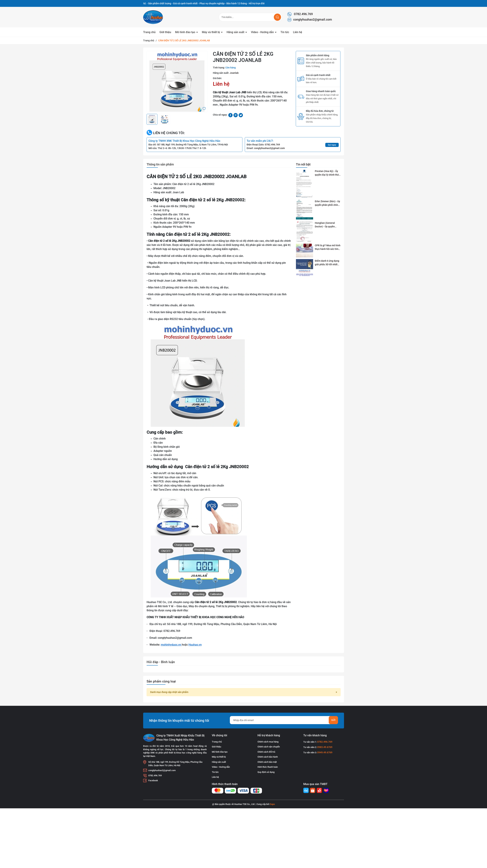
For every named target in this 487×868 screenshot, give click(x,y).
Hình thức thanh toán (267, 767)
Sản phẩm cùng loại (161, 681)
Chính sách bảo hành (267, 757)
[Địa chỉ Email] (284, 720)
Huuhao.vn (195, 644)
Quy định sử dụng (265, 772)
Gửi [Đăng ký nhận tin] (333, 720)
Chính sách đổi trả (266, 752)
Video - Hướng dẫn (262, 32)
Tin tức (284, 32)
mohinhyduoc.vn (171, 644)
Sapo (272, 804)
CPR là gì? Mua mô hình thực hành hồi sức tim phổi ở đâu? (327, 247)
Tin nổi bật (303, 164)
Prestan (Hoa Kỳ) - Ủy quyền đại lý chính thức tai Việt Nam (327, 173)
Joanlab (234, 73)
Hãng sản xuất (236, 32)
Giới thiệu (165, 32)
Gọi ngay (332, 145)
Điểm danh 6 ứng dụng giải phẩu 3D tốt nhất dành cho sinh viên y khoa (327, 262)
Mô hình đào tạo (185, 32)
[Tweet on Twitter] (241, 115)
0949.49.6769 (324, 752)
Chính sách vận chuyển (268, 746)
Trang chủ (149, 32)
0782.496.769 (300, 14)
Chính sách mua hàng (267, 741)
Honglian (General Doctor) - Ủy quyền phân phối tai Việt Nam (327, 225)
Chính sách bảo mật (267, 762)
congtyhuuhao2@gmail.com (309, 20)
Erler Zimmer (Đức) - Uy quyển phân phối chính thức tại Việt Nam (327, 203)
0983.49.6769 (324, 747)
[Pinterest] (235, 115)
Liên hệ (297, 32)
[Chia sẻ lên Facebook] (230, 115)
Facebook (153, 780)
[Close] (336, 692)
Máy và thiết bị (211, 32)
